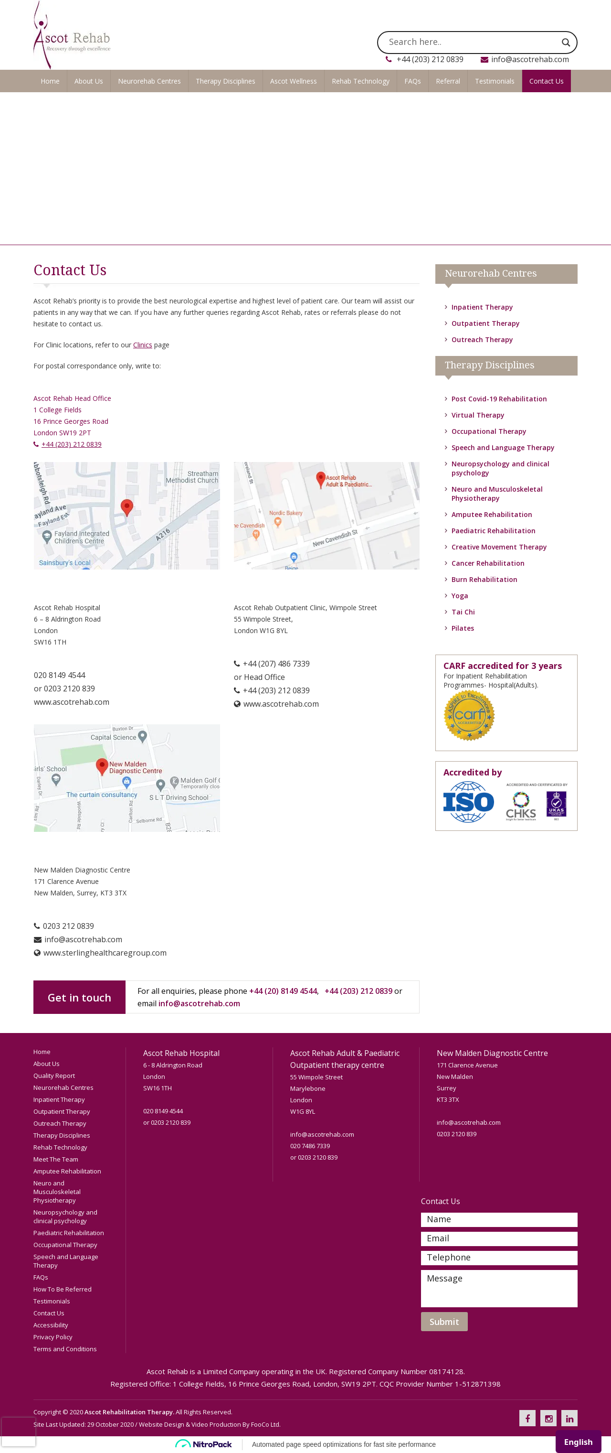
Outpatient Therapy (486, 323)
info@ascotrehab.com (530, 59)
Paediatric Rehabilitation (494, 530)
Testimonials (495, 81)
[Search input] (473, 42)
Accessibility (50, 1325)
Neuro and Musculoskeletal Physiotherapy (497, 493)
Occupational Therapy (489, 431)
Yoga (460, 595)
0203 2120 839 (69, 688)
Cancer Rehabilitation (488, 563)
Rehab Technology (361, 81)
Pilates (463, 628)
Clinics (142, 344)
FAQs (412, 81)
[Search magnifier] (566, 42)
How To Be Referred (62, 1289)
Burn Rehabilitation (484, 579)
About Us (88, 81)
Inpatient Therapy (482, 307)
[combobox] (578, 1441)
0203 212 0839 (68, 926)
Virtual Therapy (478, 415)
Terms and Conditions (65, 1349)
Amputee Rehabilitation (492, 514)
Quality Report (54, 1075)
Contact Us (546, 81)
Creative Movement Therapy (499, 546)
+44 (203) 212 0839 (430, 59)
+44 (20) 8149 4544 (283, 991)
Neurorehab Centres (149, 81)
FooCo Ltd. (266, 1424)
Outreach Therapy (482, 339)
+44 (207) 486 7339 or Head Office (272, 676)
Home (50, 81)
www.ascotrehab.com (71, 702)
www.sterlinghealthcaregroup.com (105, 952)
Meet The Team (55, 1159)
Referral (448, 81)
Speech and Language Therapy (503, 447)
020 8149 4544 (59, 675)
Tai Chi (463, 611)
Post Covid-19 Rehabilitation (499, 398)
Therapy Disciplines (225, 81)
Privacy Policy (53, 1337)
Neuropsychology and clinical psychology (65, 1216)
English (578, 1441)
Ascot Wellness (293, 81)
